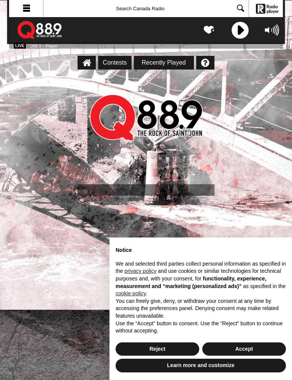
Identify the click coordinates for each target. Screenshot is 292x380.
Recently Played (164, 62)
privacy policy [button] (140, 271)
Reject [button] (157, 349)
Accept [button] (244, 349)
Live (19, 45)
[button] (26, 8)
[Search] (146, 8)
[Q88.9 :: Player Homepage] (87, 63)
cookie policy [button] (131, 293)
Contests (115, 62)
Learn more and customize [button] (200, 365)
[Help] (205, 63)
